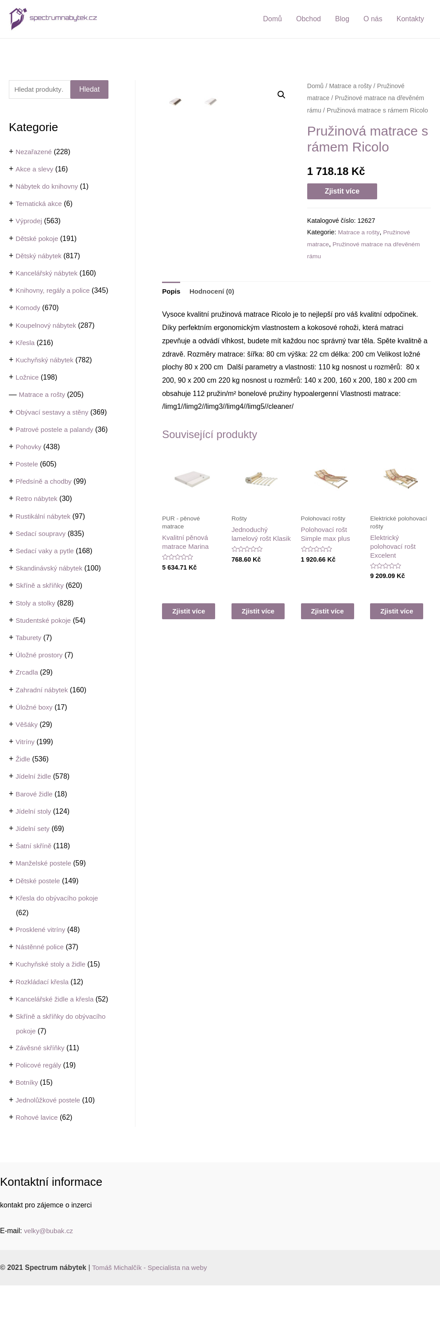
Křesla (25, 357)
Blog (342, 19)
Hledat (89, 89)
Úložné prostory (40, 698)
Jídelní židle (34, 820)
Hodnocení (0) (214, 291)
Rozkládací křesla (43, 1025)
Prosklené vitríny (41, 973)
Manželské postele (44, 907)
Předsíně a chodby (44, 525)
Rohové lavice (37, 1175)
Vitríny (25, 785)
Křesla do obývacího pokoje (59, 941)
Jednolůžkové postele (49, 1157)
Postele (27, 507)
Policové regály (39, 1123)
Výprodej (29, 222)
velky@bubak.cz (50, 1288)
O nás (372, 19)
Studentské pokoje (44, 664)
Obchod (308, 19)
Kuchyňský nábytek (46, 375)
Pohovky (28, 490)
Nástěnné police (40, 990)
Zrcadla (27, 716)
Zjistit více (342, 191)
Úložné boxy (34, 750)
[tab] (171, 292)
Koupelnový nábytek (47, 340)
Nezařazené (34, 152)
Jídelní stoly (34, 854)
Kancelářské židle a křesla (56, 1042)
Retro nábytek (37, 542)
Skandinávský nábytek (50, 611)
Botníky (27, 1140)
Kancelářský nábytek (48, 274)
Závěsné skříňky (41, 1105)
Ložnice (27, 392)
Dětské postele (38, 924)
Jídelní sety (33, 872)
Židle (23, 803)
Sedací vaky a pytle (46, 594)
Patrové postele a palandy (56, 458)
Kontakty (410, 19)
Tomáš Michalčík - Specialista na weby (152, 1325)
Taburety (28, 681)
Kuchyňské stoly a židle (52, 1008)
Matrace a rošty (43, 410)
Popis (171, 291)
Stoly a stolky (36, 646)
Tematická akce (39, 205)
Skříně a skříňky (40, 629)
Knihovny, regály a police (54, 291)
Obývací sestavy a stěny (53, 427)
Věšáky (27, 768)
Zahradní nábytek (43, 733)
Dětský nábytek (39, 256)
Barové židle (34, 837)
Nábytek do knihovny (48, 187)
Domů (272, 19)
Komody (28, 323)
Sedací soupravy (41, 577)
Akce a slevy (35, 170)
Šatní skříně (34, 889)
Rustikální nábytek (44, 559)
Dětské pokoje (37, 239)
